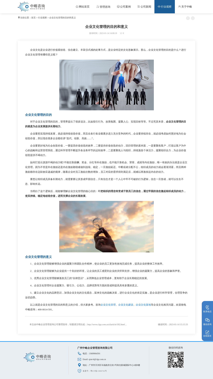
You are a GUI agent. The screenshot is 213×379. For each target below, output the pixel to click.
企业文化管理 (108, 304)
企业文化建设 (125, 304)
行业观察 (42, 17)
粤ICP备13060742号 (98, 371)
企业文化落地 (143, 304)
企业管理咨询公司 (49, 324)
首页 (33, 17)
